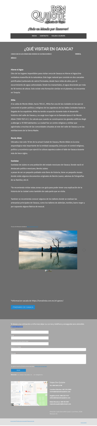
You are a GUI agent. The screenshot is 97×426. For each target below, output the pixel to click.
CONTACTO (44, 36)
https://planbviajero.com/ (32, 226)
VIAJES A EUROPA (58, 36)
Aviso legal (13, 421)
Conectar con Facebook (17, 327)
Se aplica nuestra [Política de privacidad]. (29, 367)
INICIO (34, 36)
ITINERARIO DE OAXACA (23, 307)
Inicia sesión (84, 423)
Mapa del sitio (30, 421)
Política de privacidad (40, 367)
